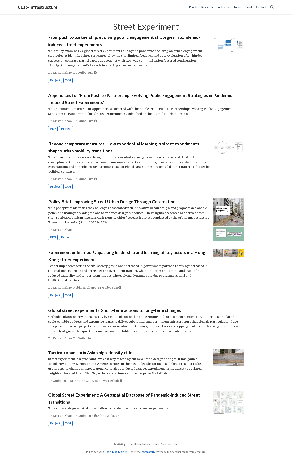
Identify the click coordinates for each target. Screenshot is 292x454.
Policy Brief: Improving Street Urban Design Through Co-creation (112, 201)
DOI (68, 80)
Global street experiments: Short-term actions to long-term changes (114, 310)
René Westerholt (107, 381)
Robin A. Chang (84, 287)
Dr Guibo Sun (83, 72)
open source (149, 451)
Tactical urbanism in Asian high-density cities (91, 352)
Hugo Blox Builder (116, 451)
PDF (53, 129)
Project (55, 80)
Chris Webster (108, 416)
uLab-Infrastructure (37, 7)
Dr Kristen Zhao (60, 72)
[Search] (272, 7)
